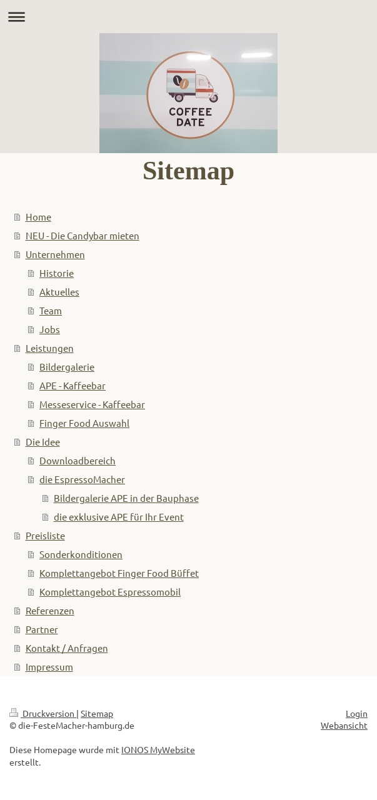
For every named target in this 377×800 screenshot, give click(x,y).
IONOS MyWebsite (158, 749)
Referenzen (50, 610)
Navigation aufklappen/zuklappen (188, 16)
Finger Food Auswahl (84, 423)
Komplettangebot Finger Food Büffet (119, 573)
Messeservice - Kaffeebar (92, 404)
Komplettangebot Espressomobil (110, 592)
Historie (56, 273)
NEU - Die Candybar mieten (82, 235)
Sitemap (97, 713)
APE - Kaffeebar (72, 385)
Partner (42, 629)
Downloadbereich (77, 460)
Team (50, 310)
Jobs (49, 329)
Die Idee (43, 442)
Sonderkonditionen (81, 554)
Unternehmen (55, 254)
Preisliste (45, 535)
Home (38, 216)
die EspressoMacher (82, 479)
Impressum (49, 666)
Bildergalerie (66, 366)
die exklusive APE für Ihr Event (119, 516)
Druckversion (42, 713)
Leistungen (50, 348)
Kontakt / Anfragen (67, 648)
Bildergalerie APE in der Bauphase (126, 498)
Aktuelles (59, 292)
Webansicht (344, 725)
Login (357, 713)
